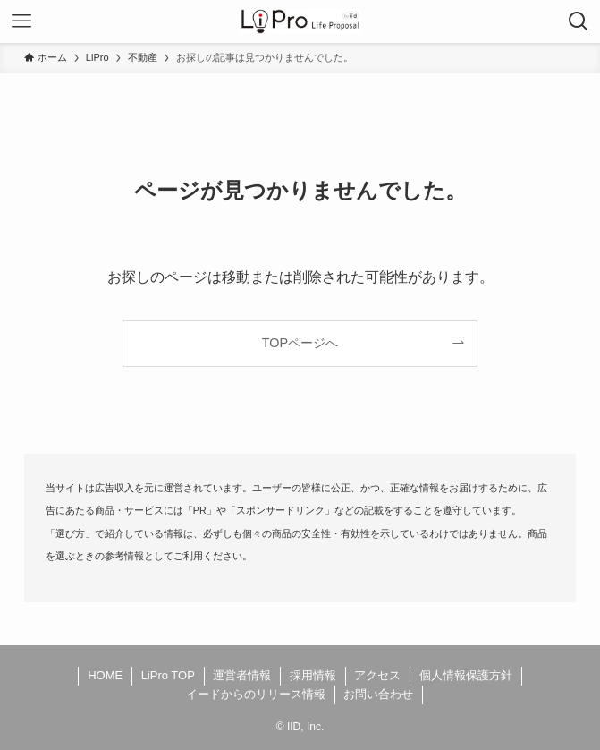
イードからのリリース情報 (255, 694)
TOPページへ (300, 343)
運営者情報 (242, 675)
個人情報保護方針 (465, 675)
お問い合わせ (378, 694)
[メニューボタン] (21, 21)
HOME (105, 675)
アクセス (377, 675)
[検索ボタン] (578, 21)
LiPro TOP (168, 675)
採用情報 (313, 675)
